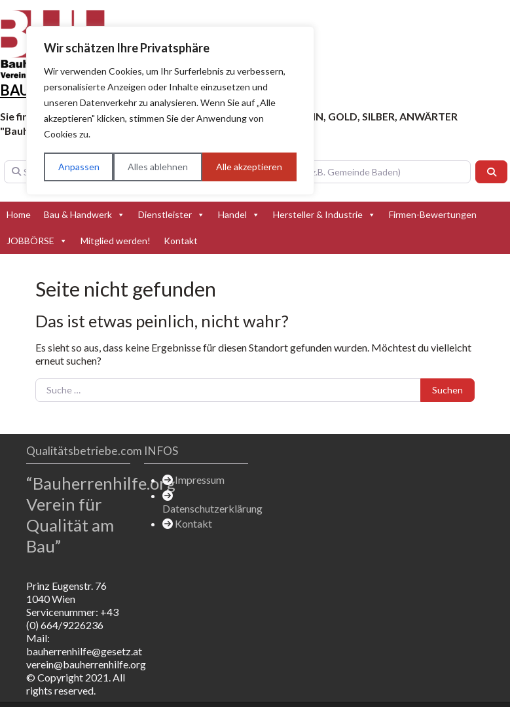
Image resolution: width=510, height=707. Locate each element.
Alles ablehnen (158, 166)
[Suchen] (491, 172)
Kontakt (181, 240)
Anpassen (79, 166)
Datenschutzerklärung (212, 508)
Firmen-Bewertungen (433, 214)
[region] (170, 110)
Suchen (447, 389)
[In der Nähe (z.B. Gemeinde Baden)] (355, 172)
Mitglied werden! (116, 240)
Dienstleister (171, 215)
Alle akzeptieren (249, 166)
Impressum (200, 479)
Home (19, 214)
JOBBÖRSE (37, 241)
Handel (239, 215)
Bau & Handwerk (84, 215)
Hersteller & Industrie (324, 215)
